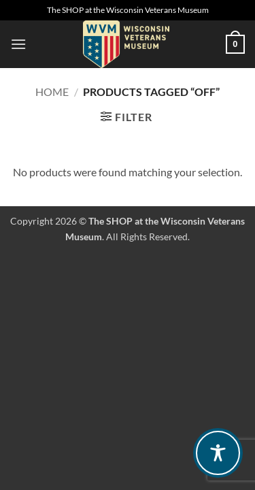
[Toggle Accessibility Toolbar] (217, 452)
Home (52, 91)
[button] (18, 44)
